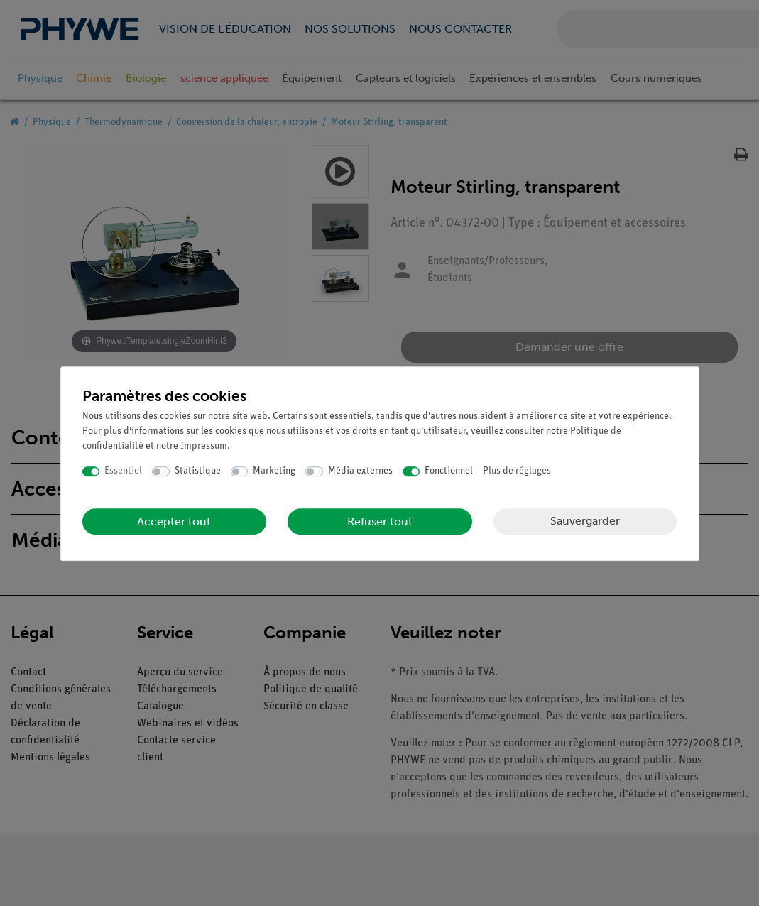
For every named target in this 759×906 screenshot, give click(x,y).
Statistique (198, 471)
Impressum (203, 446)
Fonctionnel (449, 471)
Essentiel (123, 471)
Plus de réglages (517, 471)
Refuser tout (380, 521)
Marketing (274, 471)
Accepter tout (174, 521)
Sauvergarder (585, 521)
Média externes (360, 471)
